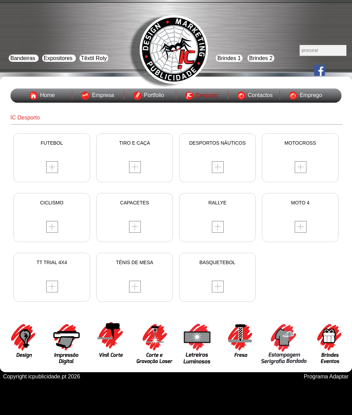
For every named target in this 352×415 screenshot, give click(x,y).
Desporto (207, 95)
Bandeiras (23, 58)
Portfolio (154, 95)
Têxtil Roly (94, 58)
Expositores (59, 58)
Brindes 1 (229, 58)
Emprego (311, 95)
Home (47, 95)
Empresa (103, 95)
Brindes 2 (261, 58)
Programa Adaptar (326, 376)
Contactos (260, 95)
